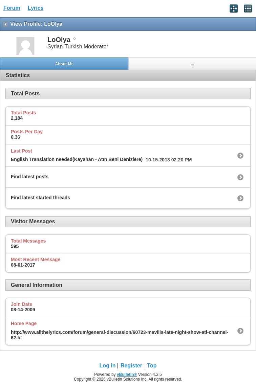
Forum (11, 8)
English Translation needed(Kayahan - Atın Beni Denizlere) (77, 159)
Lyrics (36, 8)
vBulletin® (127, 374)
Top (151, 365)
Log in (108, 365)
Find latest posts (29, 176)
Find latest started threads (40, 197)
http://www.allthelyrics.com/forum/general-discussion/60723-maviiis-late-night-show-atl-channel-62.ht (119, 335)
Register (131, 365)
